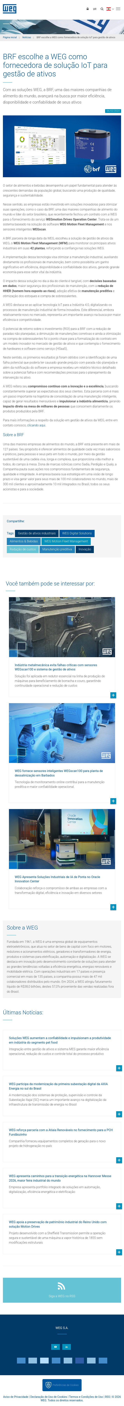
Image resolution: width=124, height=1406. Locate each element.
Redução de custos (23, 549)
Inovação (85, 549)
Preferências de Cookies (66, 1385)
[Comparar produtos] (95, 8)
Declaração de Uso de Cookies (48, 1396)
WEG (8, 9)
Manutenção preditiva (57, 549)
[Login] (88, 8)
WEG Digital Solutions (77, 533)
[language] (110, 8)
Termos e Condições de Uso (86, 1396)
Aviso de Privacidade (15, 1396)
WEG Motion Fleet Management (66, 541)
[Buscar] (102, 8)
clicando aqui (36, 425)
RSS (107, 1396)
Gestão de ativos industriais (36, 533)
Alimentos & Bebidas (24, 541)
